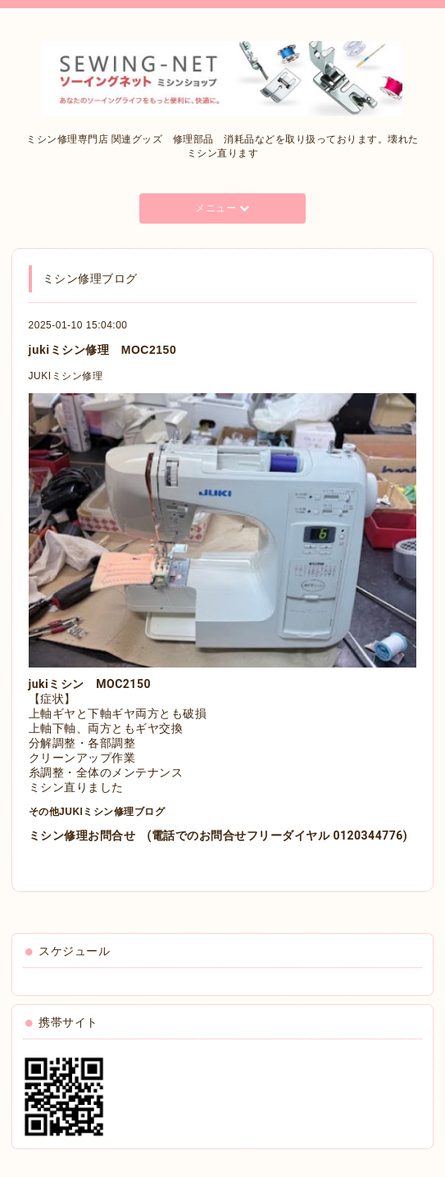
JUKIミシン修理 (66, 376)
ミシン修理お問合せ (82, 835)
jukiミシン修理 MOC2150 (103, 349)
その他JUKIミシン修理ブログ (97, 811)
